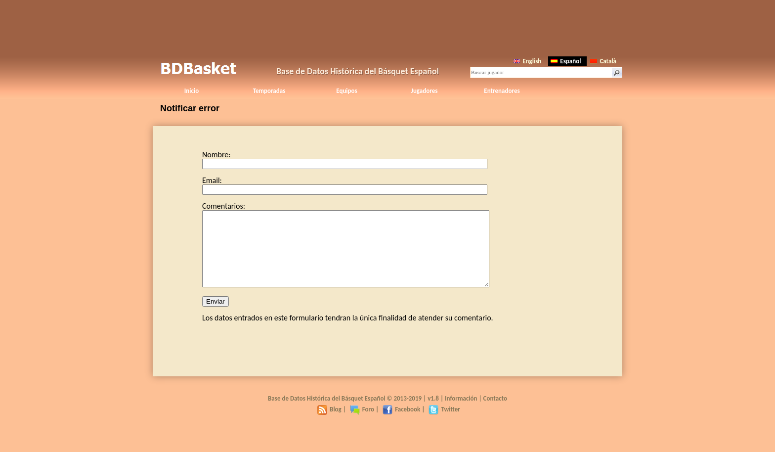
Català (603, 61)
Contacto (495, 413)
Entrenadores (501, 90)
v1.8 (433, 413)
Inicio (191, 90)
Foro (362, 424)
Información (461, 413)
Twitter (444, 424)
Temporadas (269, 90)
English (527, 61)
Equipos (346, 90)
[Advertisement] (387, 27)
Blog (329, 424)
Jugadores (424, 90)
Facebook (401, 424)
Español (566, 61)
